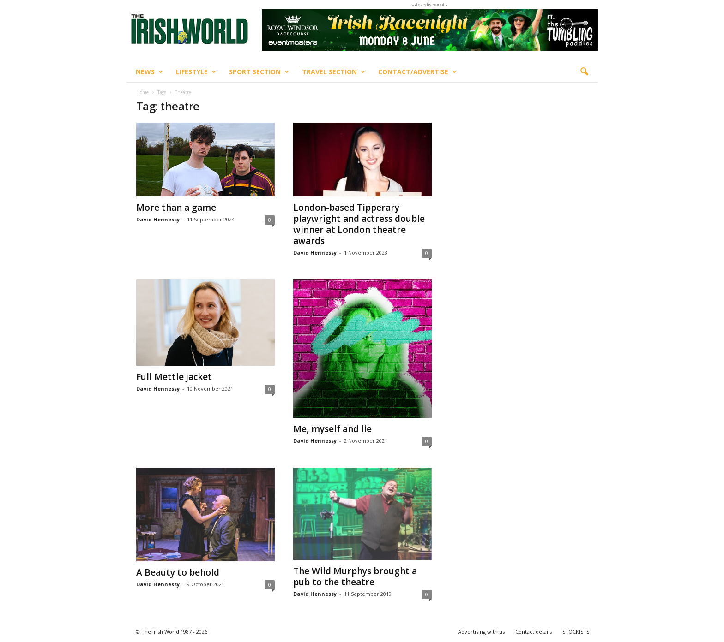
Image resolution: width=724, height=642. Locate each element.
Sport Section (259, 72)
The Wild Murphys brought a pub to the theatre (355, 576)
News (149, 72)
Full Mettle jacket (174, 377)
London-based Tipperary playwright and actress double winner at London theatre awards (359, 224)
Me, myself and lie (332, 429)
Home (142, 92)
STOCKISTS (575, 631)
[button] (584, 72)
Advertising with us (481, 631)
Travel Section (333, 72)
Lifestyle (196, 72)
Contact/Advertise (417, 72)
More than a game (176, 208)
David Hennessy (158, 219)
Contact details (533, 631)
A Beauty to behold (177, 572)
